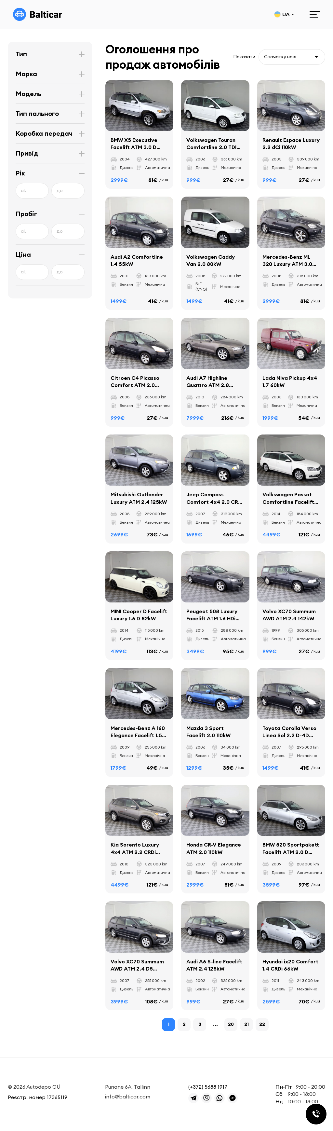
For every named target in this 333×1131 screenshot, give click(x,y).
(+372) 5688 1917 (207, 1086)
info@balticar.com (127, 1096)
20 (231, 1024)
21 (246, 1024)
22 (262, 1024)
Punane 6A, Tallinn (127, 1086)
